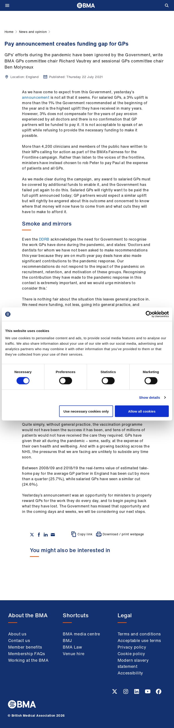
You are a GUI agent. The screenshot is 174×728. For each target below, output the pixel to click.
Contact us (19, 640)
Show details (149, 397)
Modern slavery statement (133, 663)
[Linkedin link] (137, 693)
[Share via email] (53, 535)
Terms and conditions (139, 634)
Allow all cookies (141, 411)
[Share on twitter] (32, 535)
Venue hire (73, 654)
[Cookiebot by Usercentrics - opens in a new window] (149, 314)
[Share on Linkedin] (46, 535)
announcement (35, 97)
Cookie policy (131, 654)
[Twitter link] (115, 693)
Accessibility (130, 673)
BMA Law (72, 647)
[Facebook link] (158, 693)
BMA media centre (81, 634)
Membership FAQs (26, 654)
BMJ (67, 640)
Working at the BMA (28, 660)
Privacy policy (132, 647)
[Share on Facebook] (39, 535)
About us (17, 634)
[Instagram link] (126, 693)
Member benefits (25, 647)
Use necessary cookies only (86, 411)
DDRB (44, 239)
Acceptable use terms (139, 640)
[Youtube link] (148, 693)
